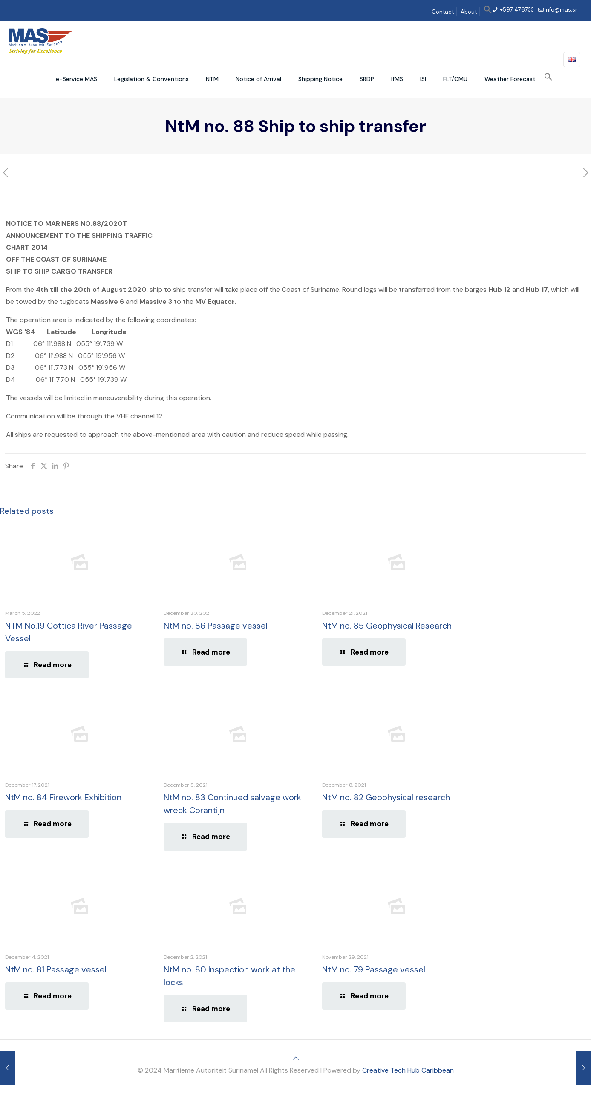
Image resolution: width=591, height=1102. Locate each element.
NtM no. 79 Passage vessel (373, 969)
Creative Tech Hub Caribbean (408, 1070)
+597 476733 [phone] (516, 9)
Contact (443, 11)
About (469, 11)
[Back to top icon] (295, 1058)
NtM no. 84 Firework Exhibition (63, 797)
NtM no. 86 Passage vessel (216, 625)
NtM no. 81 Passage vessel (56, 969)
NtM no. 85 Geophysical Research (387, 625)
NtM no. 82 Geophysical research (386, 797)
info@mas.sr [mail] (561, 9)
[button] (488, 11)
